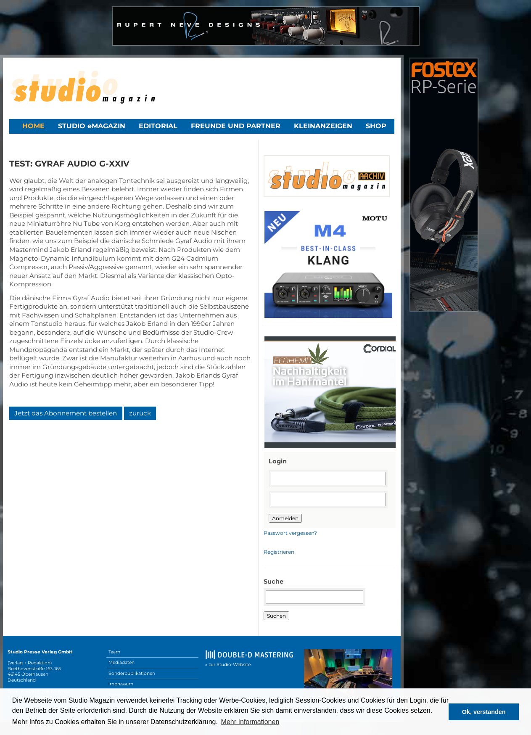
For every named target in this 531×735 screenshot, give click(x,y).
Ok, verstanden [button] (484, 712)
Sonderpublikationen (131, 673)
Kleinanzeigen (323, 126)
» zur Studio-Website (228, 664)
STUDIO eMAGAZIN (91, 126)
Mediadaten (121, 662)
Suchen (276, 616)
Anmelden (285, 518)
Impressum (120, 684)
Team (114, 652)
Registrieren (279, 552)
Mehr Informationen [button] (250, 721)
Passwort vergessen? (290, 533)
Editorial (158, 126)
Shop (376, 126)
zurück (140, 413)
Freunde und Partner (235, 126)
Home (33, 126)
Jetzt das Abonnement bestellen (65, 413)
